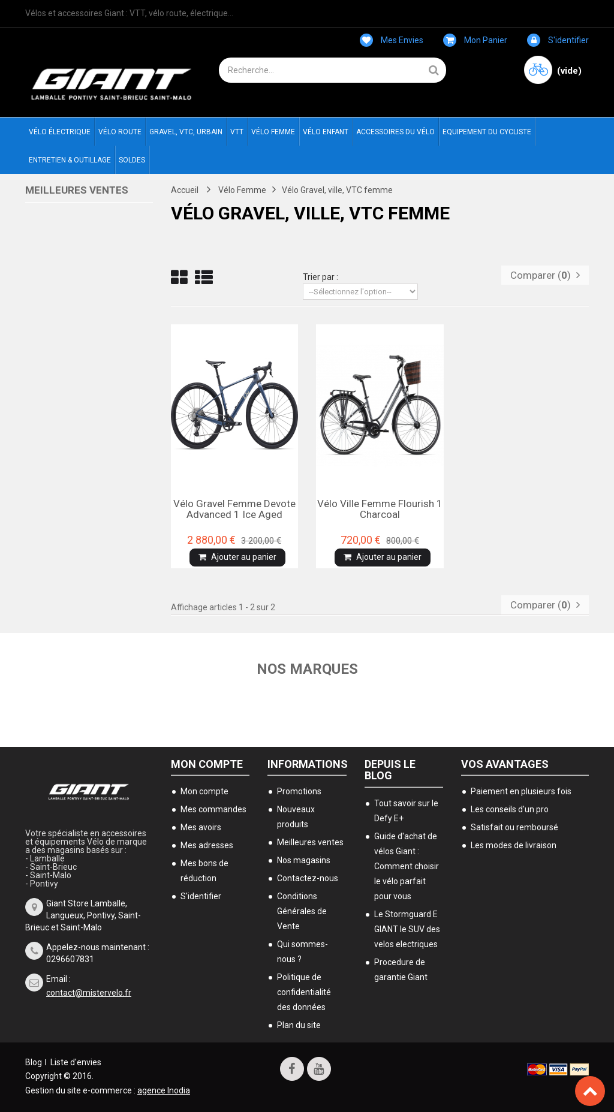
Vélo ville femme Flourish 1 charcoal (380, 509)
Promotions (299, 791)
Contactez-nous (307, 878)
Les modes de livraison (513, 845)
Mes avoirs (200, 827)
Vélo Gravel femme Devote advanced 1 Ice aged (234, 509)
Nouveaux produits (296, 816)
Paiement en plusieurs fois (521, 791)
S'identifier (558, 40)
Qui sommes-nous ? (302, 951)
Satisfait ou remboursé (514, 827)
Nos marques (307, 669)
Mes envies (391, 40)
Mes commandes (213, 809)
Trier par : (320, 277)
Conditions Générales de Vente (302, 911)
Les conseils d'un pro (510, 809)
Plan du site (299, 1025)
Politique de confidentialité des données (304, 992)
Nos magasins (303, 860)
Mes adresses (206, 845)
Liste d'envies (75, 1062)
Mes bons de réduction (204, 870)
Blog (33, 1062)
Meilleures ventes (76, 190)
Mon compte (207, 764)
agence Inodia (163, 1090)
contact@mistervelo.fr (88, 993)
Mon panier (475, 40)
